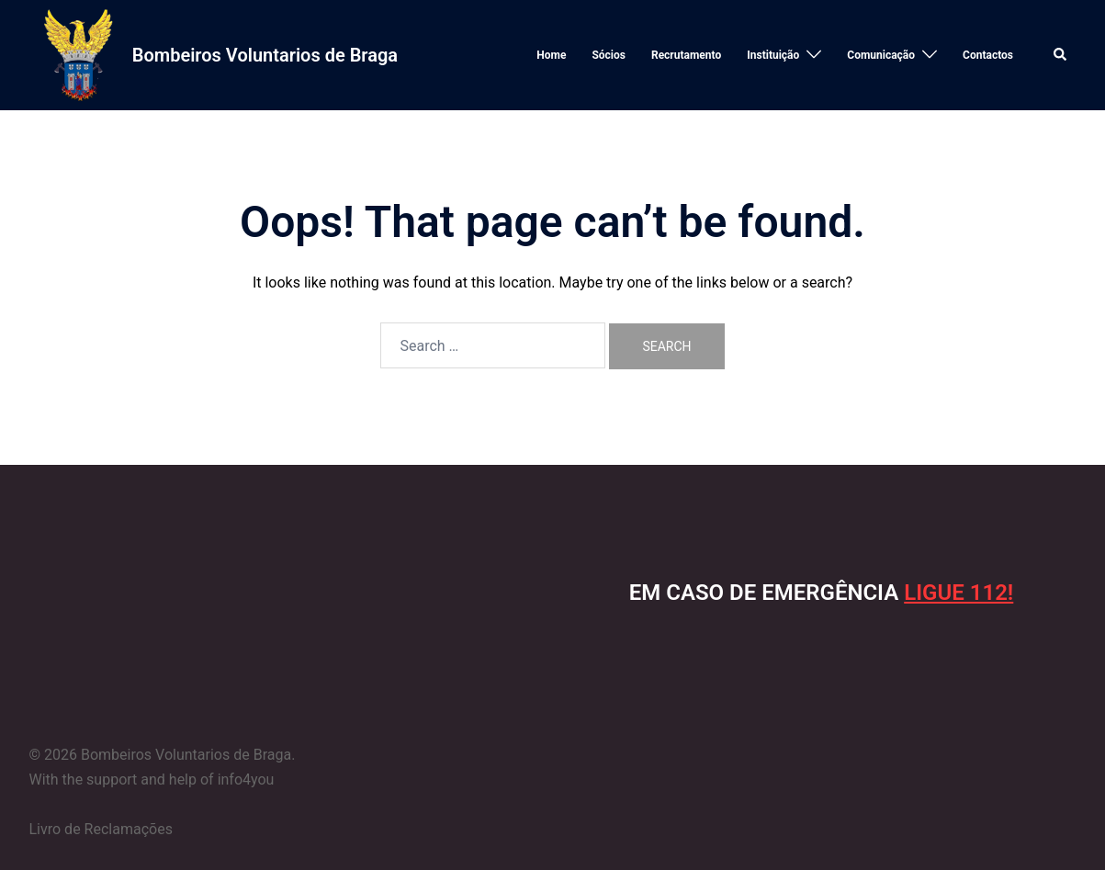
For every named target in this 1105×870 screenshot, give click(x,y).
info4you (246, 779)
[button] (1061, 55)
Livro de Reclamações (101, 829)
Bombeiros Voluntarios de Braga (265, 55)
